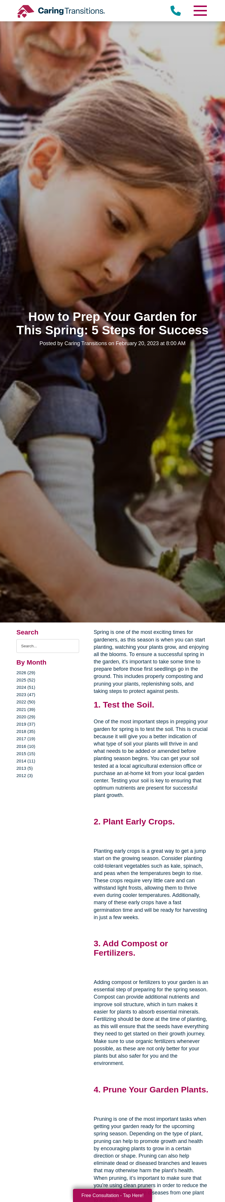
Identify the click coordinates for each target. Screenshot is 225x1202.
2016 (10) (25, 746)
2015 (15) (25, 753)
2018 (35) (25, 731)
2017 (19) (25, 738)
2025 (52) (25, 679)
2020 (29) (25, 716)
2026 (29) (25, 672)
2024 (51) (25, 687)
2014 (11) (25, 760)
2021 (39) (25, 709)
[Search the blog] (47, 646)
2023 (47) (25, 694)
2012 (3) (24, 775)
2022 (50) (25, 701)
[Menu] (200, 10)
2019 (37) (25, 724)
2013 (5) (24, 768)
